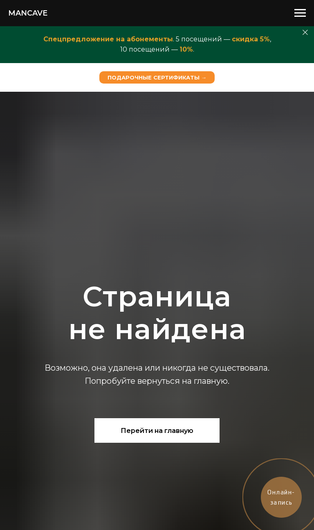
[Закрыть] (305, 32)
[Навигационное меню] (300, 13)
